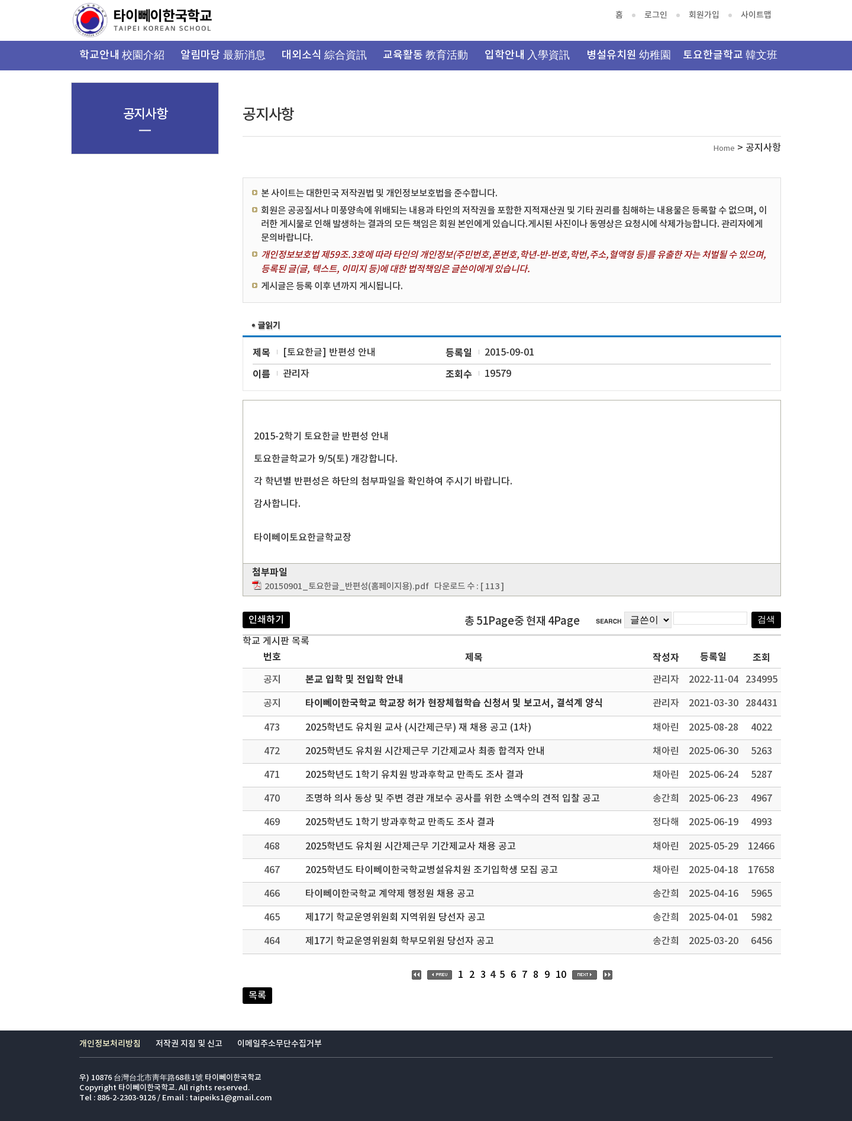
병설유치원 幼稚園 (628, 55)
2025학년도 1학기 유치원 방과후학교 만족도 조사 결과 (414, 775)
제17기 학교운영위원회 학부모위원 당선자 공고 (399, 941)
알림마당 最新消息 (223, 55)
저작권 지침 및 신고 (189, 1044)
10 (561, 975)
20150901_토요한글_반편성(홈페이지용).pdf (346, 587)
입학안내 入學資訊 (527, 55)
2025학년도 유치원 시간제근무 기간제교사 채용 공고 (410, 846)
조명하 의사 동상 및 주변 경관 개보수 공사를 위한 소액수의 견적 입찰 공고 (452, 798)
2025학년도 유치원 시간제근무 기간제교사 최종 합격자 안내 (425, 751)
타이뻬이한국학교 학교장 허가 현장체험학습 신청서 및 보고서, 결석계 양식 (454, 703)
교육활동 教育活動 (425, 55)
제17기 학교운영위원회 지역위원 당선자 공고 (395, 917)
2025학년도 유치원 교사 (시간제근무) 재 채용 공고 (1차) (418, 727)
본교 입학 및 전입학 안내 (354, 680)
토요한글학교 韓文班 (730, 55)
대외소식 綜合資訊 (324, 55)
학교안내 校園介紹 (121, 55)
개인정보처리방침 (110, 1044)
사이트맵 (756, 15)
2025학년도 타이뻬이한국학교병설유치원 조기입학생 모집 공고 (431, 870)
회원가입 (704, 15)
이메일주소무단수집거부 (279, 1044)
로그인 (655, 15)
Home (724, 148)
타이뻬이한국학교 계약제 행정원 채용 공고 (390, 894)
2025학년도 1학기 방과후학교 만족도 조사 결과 (400, 822)
